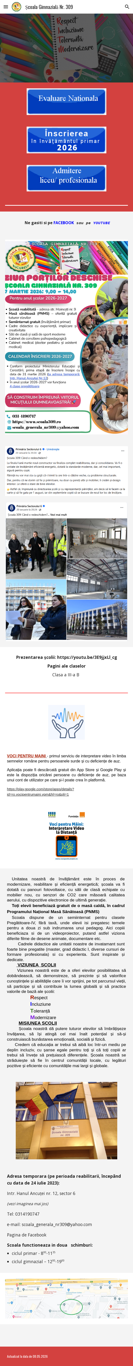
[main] (66, 222)
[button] (6, 6)
